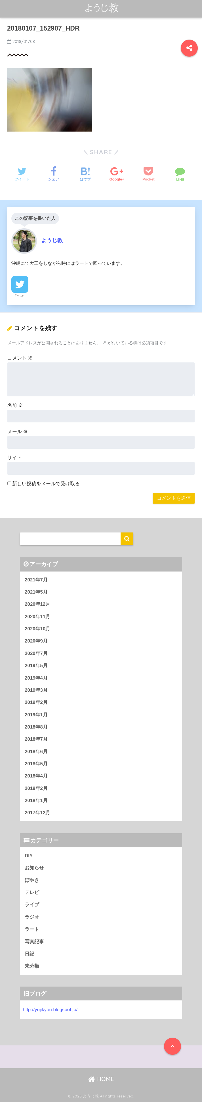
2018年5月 (36, 763)
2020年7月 (36, 653)
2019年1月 (36, 715)
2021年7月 (36, 580)
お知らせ (34, 868)
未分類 (32, 966)
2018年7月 (36, 739)
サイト (14, 457)
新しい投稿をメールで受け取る (46, 483)
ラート (32, 929)
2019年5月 (36, 665)
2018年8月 (36, 727)
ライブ (32, 904)
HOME (101, 1078)
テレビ (32, 892)
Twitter (20, 295)
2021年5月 (36, 592)
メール (17, 431)
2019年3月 (36, 690)
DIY (29, 855)
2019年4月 (36, 678)
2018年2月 (36, 788)
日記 (29, 954)
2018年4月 (36, 776)
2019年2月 (36, 702)
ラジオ (32, 917)
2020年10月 (37, 628)
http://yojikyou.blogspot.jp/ (50, 1009)
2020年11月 (37, 616)
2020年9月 (36, 641)
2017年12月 (37, 812)
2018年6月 (36, 751)
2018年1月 (36, 800)
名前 (15, 405)
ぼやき (32, 880)
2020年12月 (37, 604)
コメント (20, 358)
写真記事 (34, 941)
